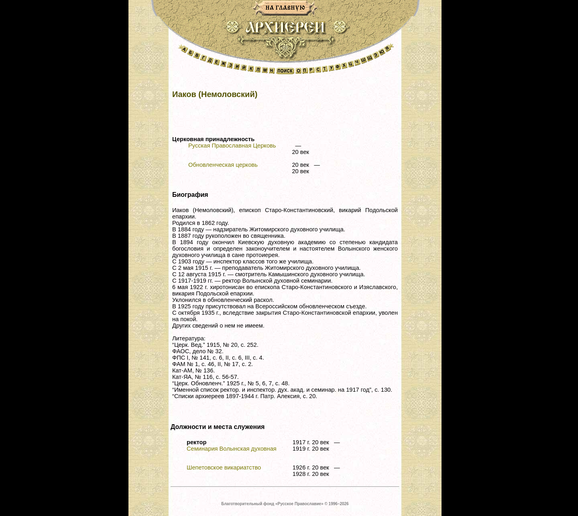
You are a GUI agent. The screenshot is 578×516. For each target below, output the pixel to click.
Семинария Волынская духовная (232, 448)
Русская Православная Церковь (232, 145)
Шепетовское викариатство (224, 467)
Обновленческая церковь (223, 165)
